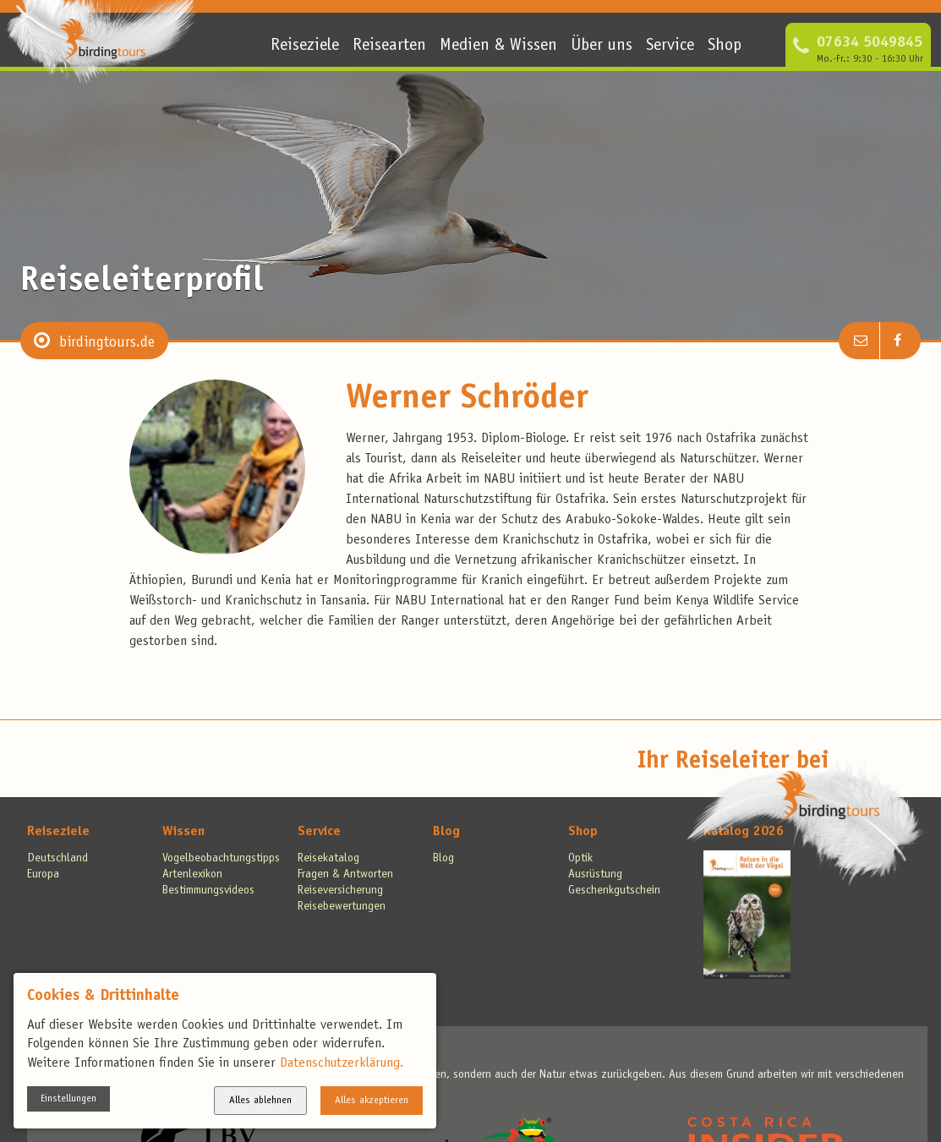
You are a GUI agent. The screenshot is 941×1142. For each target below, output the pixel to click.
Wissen (183, 832)
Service (670, 46)
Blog (446, 832)
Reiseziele (305, 46)
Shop (724, 46)
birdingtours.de (107, 343)
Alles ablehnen (260, 1101)
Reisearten (389, 46)
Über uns (601, 46)
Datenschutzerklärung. (341, 1063)
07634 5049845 (869, 43)
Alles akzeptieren (371, 1101)
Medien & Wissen (498, 46)
